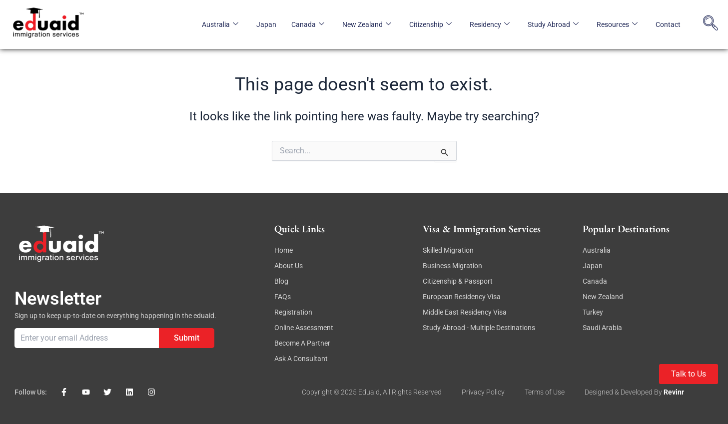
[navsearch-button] (711, 24)
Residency (490, 24)
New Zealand (366, 24)
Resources (617, 24)
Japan (266, 24)
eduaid (369, 392)
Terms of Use (545, 392)
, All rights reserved (411, 392)
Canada (307, 24)
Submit (186, 338)
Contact (668, 24)
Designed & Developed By (624, 392)
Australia (220, 24)
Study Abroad (553, 24)
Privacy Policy (483, 392)
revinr (674, 392)
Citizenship (430, 24)
